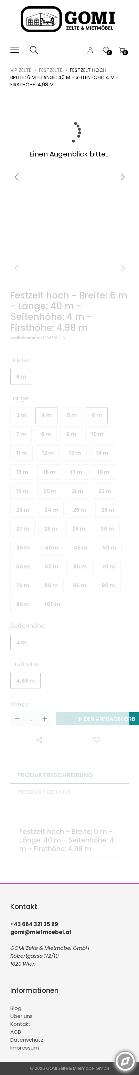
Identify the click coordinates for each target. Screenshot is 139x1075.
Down (17, 719)
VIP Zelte (20, 70)
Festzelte (50, 70)
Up (45, 719)
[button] (123, 177)
